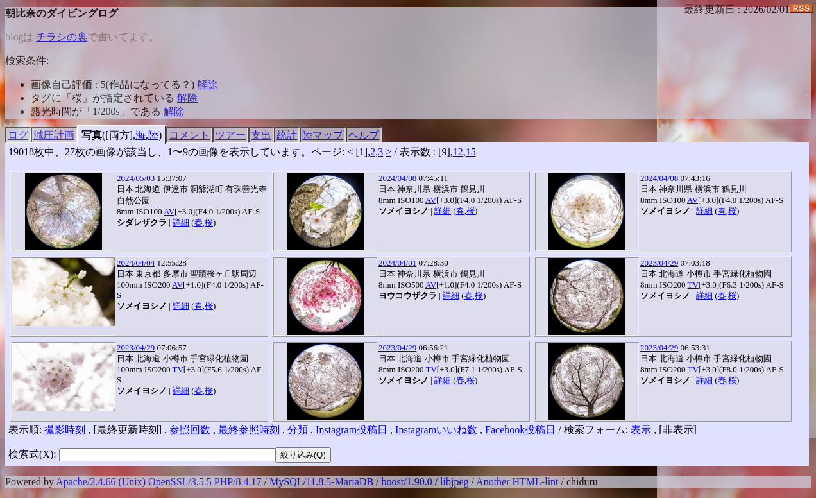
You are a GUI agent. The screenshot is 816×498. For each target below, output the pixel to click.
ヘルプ (363, 135)
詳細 (181, 222)
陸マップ (322, 135)
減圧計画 (53, 135)
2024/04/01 (397, 263)
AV (169, 211)
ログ (18, 135)
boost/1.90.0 (407, 481)
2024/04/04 (136, 263)
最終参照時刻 (249, 429)
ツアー (230, 135)
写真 (91, 135)
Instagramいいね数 (436, 429)
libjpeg (454, 481)
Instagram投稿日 (351, 429)
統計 (286, 135)
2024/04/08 (397, 178)
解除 (207, 84)
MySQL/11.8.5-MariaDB (321, 481)
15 (471, 151)
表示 (641, 429)
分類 (297, 429)
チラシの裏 (61, 36)
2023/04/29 (659, 263)
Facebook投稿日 (520, 429)
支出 (261, 135)
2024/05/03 (136, 178)
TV (692, 284)
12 (458, 151)
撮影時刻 (64, 429)
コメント (189, 135)
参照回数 (189, 429)
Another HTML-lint (517, 481)
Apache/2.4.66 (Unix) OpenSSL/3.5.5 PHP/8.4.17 (158, 481)
